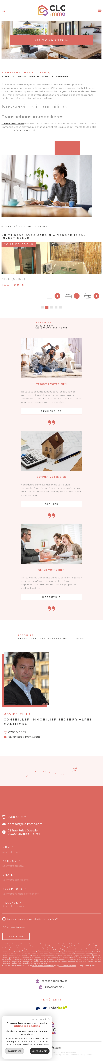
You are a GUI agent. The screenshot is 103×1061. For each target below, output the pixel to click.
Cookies (89, 1055)
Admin (57, 1055)
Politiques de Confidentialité (43, 966)
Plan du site (30, 1055)
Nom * (7, 847)
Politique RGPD (77, 1055)
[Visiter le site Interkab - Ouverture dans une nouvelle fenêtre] (58, 1007)
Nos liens (65, 1055)
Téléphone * (14, 889)
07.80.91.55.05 (17, 732)
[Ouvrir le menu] (99, 10)
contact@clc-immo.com (25, 824)
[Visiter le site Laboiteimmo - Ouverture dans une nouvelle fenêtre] (51, 1047)
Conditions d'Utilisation (67, 966)
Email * (9, 875)
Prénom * (11, 861)
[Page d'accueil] (51, 10)
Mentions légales (45, 1055)
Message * (11, 903)
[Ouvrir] (3, 10)
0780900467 (17, 817)
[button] (42, 307)
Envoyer (16, 936)
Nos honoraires (17, 1055)
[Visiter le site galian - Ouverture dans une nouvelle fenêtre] (41, 1008)
